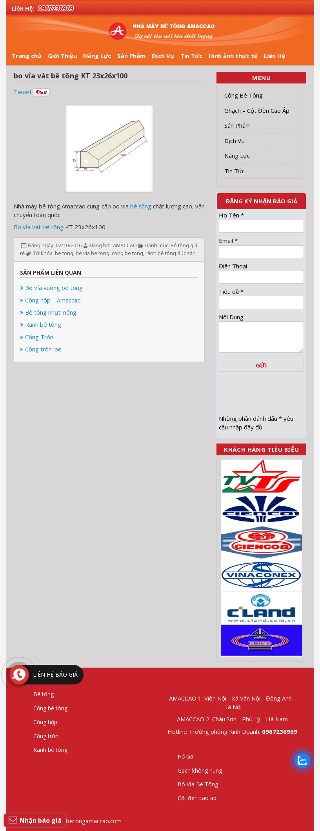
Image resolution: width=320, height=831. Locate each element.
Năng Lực (97, 56)
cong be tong (127, 253)
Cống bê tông (50, 708)
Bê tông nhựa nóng (48, 312)
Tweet (23, 92)
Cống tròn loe (41, 349)
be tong (64, 253)
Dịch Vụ (163, 56)
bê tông (140, 206)
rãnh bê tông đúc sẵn (170, 253)
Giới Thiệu (62, 56)
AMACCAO (125, 245)
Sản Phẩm (131, 56)
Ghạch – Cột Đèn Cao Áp (256, 110)
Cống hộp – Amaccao (50, 300)
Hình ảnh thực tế (233, 56)
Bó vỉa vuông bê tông (51, 287)
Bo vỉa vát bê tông (39, 227)
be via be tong (92, 253)
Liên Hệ (274, 56)
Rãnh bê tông (40, 324)
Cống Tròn (36, 337)
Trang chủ (27, 56)
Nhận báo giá (35, 820)
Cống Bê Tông (243, 95)
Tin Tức (191, 56)
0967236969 (55, 8)
